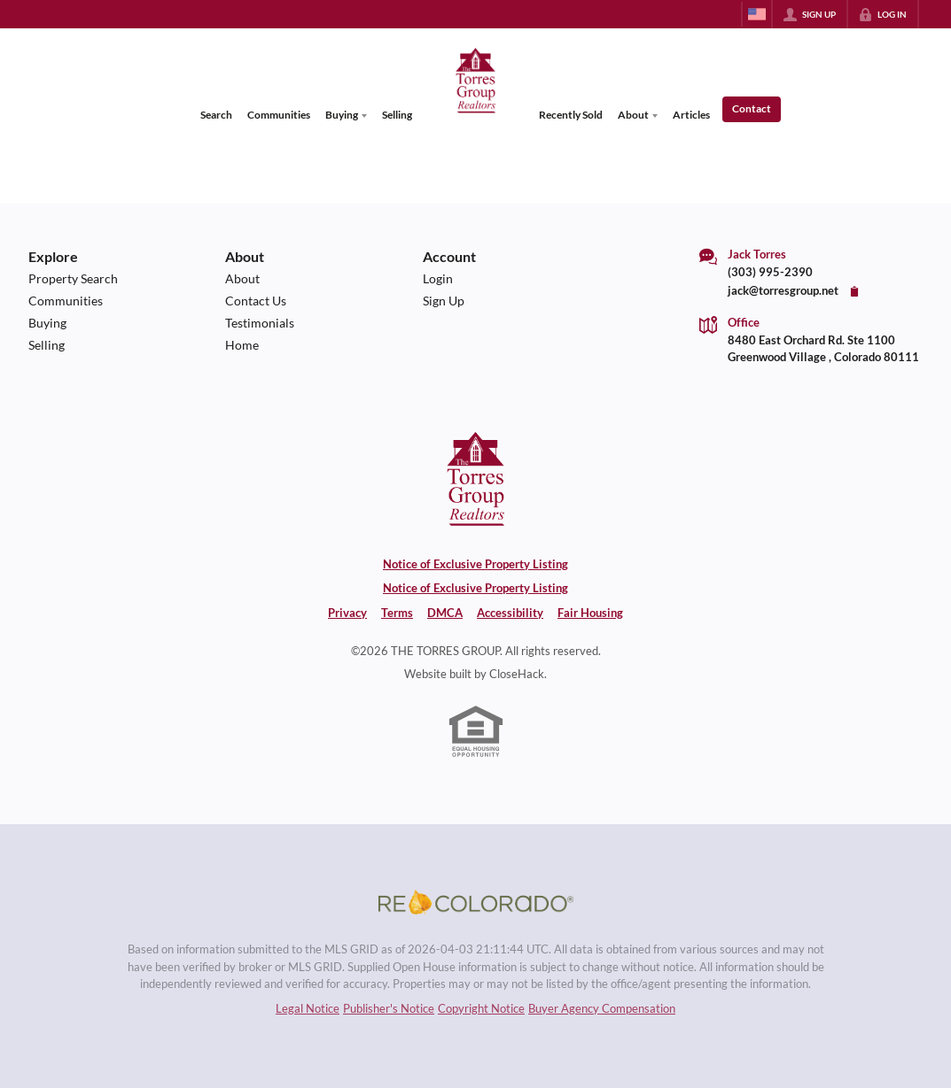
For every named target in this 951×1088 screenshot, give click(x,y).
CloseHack (516, 674)
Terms (397, 613)
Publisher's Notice (388, 1008)
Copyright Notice (481, 1008)
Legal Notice (307, 1008)
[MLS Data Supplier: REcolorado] (476, 902)
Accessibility (510, 613)
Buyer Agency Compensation (601, 1008)
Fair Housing (590, 613)
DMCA (445, 613)
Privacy (347, 613)
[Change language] (756, 14)
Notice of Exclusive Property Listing (475, 564)
